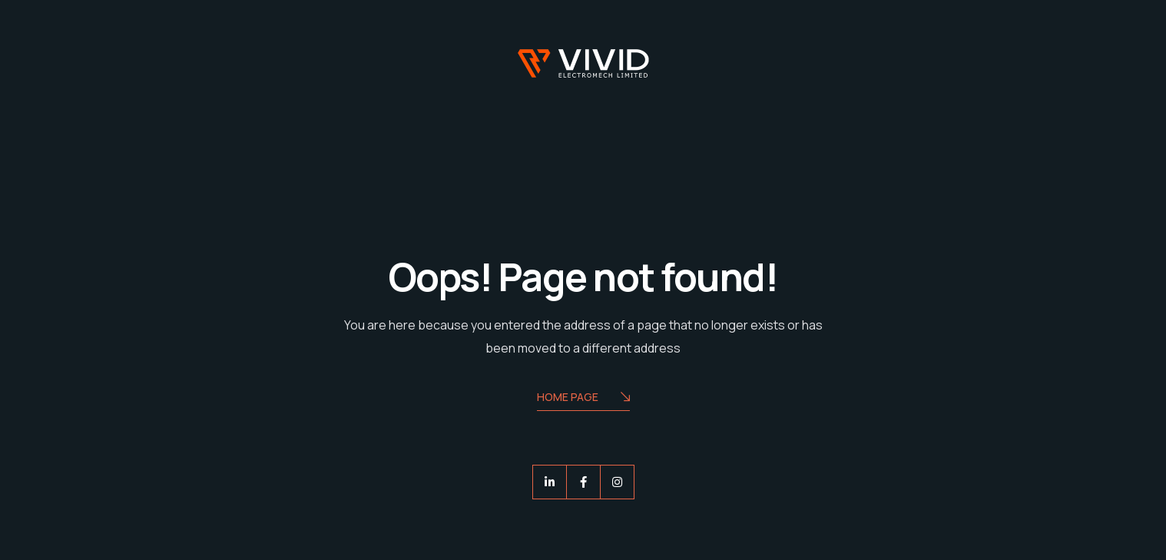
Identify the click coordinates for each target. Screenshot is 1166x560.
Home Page (583, 398)
